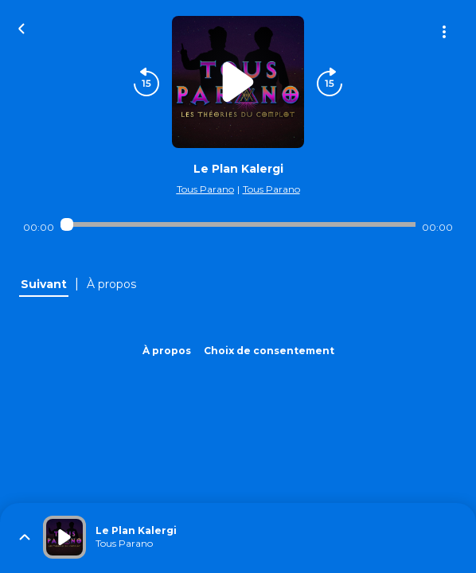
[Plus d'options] (444, 32)
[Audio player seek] (238, 224)
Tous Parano (205, 189)
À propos (166, 351)
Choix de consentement (269, 351)
